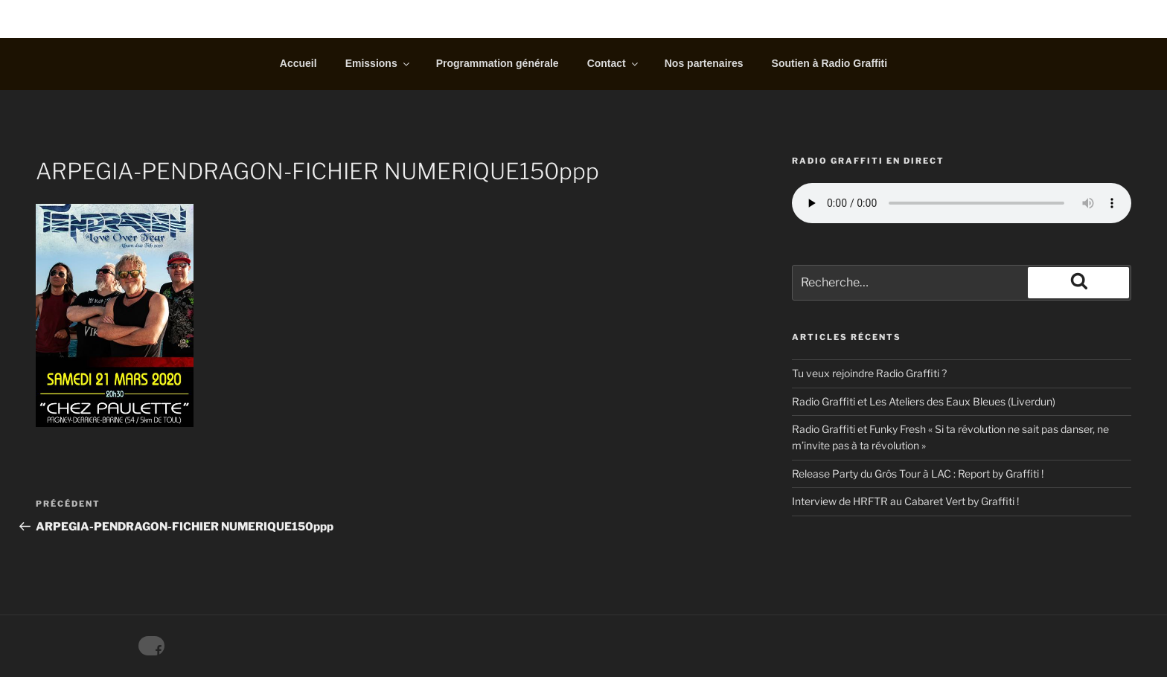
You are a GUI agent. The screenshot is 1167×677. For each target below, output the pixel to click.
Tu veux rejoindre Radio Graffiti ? (869, 373)
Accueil (298, 63)
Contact (613, 63)
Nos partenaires (704, 63)
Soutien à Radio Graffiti (830, 63)
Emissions (378, 63)
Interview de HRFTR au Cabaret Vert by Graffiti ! (905, 501)
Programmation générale (497, 63)
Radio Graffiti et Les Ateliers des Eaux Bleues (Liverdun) (923, 401)
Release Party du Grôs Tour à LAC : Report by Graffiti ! (917, 473)
